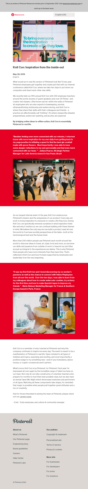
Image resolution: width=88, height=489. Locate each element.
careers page (25, 396)
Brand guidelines (20, 448)
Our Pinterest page (21, 439)
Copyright (50, 434)
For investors (52, 476)
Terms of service (53, 445)
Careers (16, 453)
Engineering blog (20, 444)
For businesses (53, 462)
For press (50, 471)
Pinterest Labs (19, 463)
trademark (62, 434)
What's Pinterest (20, 434)
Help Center (18, 458)
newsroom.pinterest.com (72, 3)
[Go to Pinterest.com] (22, 421)
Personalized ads (53, 440)
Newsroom (13, 15)
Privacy (49, 449)
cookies (58, 449)
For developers (53, 466)
